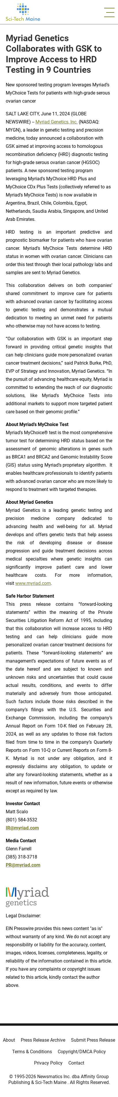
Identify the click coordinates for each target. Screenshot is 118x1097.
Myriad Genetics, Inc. (56, 122)
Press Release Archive (43, 1040)
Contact (76, 1063)
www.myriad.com (33, 583)
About (9, 1040)
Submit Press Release (93, 1040)
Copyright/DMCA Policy (82, 1051)
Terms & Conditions (32, 1051)
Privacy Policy (48, 1063)
